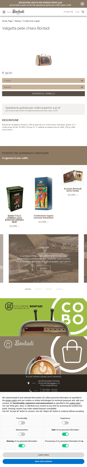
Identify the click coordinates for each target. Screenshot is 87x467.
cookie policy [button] (74, 403)
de (72, 12)
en (68, 12)
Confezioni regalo (31, 21)
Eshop (18, 21)
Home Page (7, 21)
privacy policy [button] (11, 400)
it (64, 12)
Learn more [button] (43, 455)
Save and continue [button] (43, 461)
